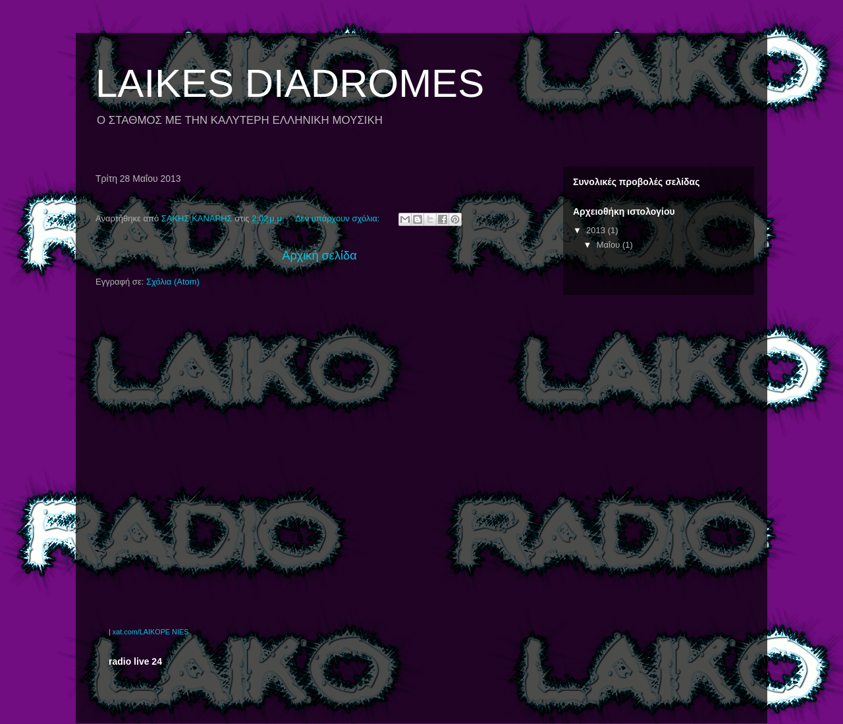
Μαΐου (609, 245)
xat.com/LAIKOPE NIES (151, 632)
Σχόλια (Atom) (173, 282)
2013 (597, 230)
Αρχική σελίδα (319, 255)
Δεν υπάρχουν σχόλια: (338, 218)
